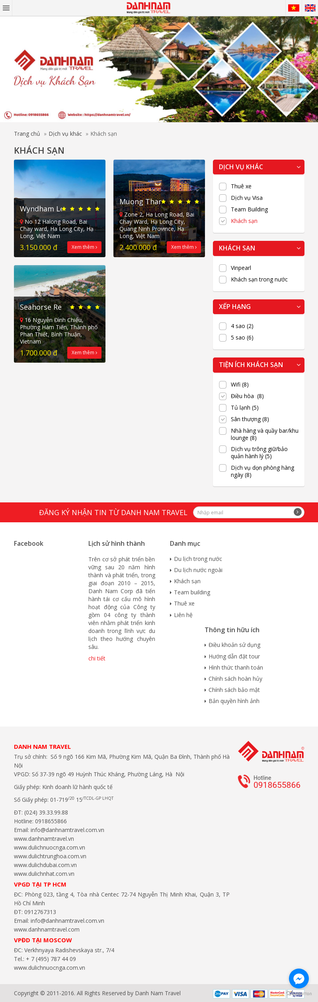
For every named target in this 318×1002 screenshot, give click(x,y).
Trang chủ (27, 133)
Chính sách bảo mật (234, 689)
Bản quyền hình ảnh (234, 701)
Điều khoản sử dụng (234, 644)
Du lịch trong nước (198, 559)
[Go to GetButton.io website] (299, 993)
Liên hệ (183, 615)
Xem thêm (84, 247)
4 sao (242, 326)
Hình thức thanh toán (236, 667)
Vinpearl (241, 267)
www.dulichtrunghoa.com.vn (50, 856)
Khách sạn (244, 221)
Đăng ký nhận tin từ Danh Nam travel (113, 512)
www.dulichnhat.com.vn (44, 873)
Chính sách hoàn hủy (235, 678)
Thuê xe (241, 186)
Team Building (249, 209)
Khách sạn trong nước (259, 279)
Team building (192, 592)
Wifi (240, 384)
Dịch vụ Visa (247, 197)
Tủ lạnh (245, 407)
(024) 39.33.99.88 (46, 812)
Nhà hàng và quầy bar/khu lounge (264, 434)
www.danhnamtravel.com (47, 929)
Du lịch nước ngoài (198, 570)
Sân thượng (250, 419)
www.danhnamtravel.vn (44, 838)
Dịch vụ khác (65, 133)
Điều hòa (247, 396)
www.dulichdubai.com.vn (45, 865)
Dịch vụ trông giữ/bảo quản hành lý (259, 452)
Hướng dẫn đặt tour (234, 656)
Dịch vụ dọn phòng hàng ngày (262, 471)
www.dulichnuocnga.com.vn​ (49, 847)
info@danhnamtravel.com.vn (66, 830)
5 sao (242, 337)
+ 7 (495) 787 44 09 (50, 959)
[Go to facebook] (299, 978)
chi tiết (96, 658)
